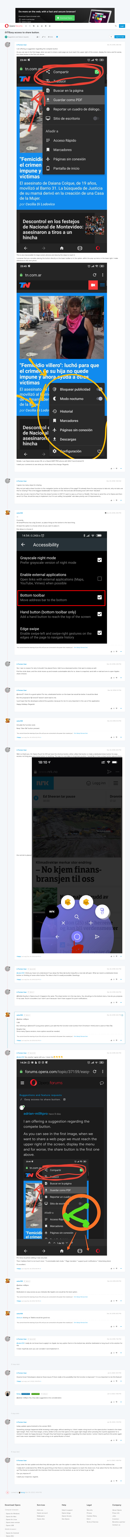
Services (41, 1482)
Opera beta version (13, 1499)
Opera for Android (12, 1510)
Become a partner (118, 1499)
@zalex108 (31, 946)
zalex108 (20, 490)
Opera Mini (10, 1513)
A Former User (22, 22)
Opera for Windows (13, 1491)
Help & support (67, 1487)
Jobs (114, 1493)
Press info (115, 1490)
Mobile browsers (10, 1506)
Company (116, 1482)
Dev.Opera (65, 1496)
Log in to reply (120, 14)
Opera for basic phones (14, 1519)
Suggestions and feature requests (18, 14)
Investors (115, 1496)
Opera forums (67, 1493)
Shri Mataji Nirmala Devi (81, 624)
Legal (89, 1482)
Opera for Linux (11, 1496)
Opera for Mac (11, 1494)
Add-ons (40, 1487)
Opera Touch (10, 1516)
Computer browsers (11, 1487)
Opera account (42, 1490)
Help (64, 1482)
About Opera (117, 1487)
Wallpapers (41, 1493)
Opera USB (10, 1502)
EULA (88, 1496)
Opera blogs (66, 1490)
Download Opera (12, 1482)
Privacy (89, 1490)
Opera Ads (41, 1496)
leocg (18, 1371)
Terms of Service (92, 1499)
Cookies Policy (92, 1493)
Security (90, 1487)
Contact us (116, 1502)
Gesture (19, 1295)
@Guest (31, 969)
